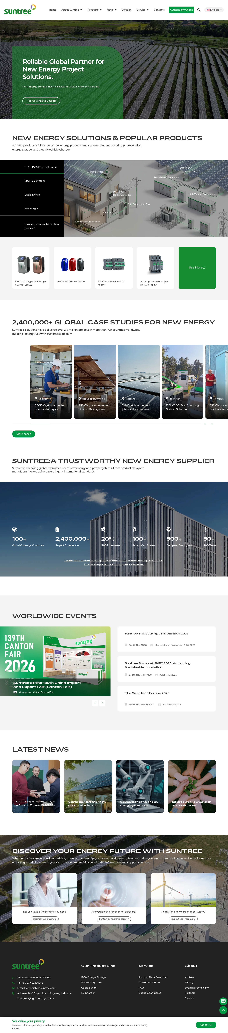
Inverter (107, 212)
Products (93, 9)
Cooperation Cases (150, 993)
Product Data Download (153, 977)
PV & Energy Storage (44, 167)
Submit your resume (183, 919)
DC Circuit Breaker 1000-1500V (111, 283)
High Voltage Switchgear (202, 194)
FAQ (141, 987)
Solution (127, 9)
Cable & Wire (32, 194)
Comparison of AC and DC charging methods (139, 804)
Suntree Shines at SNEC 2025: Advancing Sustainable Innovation (157, 665)
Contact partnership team (114, 919)
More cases (23, 434)
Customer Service (149, 982)
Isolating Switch (95, 172)
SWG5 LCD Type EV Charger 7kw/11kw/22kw (30, 283)
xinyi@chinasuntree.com (41, 988)
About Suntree (70, 9)
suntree (189, 977)
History (189, 982)
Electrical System (35, 181)
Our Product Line (98, 966)
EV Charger (31, 208)
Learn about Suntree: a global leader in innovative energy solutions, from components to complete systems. (114, 562)
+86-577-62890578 (32, 982)
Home (52, 9)
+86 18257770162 (41, 977)
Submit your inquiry (44, 919)
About (191, 966)
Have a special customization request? (42, 226)
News (110, 9)
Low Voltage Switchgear (167, 177)
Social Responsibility (197, 987)
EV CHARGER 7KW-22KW (71, 281)
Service (141, 9)
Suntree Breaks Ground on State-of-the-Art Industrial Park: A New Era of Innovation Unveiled (191, 804)
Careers (189, 998)
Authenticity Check (181, 9)
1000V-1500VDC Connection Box (189, 170)
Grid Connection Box (139, 204)
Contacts (159, 9)
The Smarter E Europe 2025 (147, 693)
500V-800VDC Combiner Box (122, 193)
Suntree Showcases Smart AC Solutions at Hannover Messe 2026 (47, 685)
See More (197, 267)
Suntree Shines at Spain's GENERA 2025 (156, 633)
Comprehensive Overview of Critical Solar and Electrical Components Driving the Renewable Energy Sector (87, 804)
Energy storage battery (87, 221)
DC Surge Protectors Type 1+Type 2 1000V (154, 283)
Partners (190, 993)
